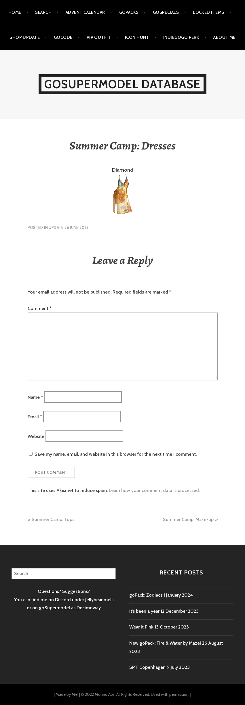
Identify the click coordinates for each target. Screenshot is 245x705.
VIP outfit (99, 37)
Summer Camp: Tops (53, 519)
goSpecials (166, 12)
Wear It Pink (141, 627)
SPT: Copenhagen (147, 667)
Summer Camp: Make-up (188, 519)
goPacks (129, 12)
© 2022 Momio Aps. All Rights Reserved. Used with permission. (135, 694)
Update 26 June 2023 (68, 227)
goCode (63, 37)
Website (36, 436)
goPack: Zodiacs (145, 595)
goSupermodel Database (122, 84)
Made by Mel (67, 694)
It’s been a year (144, 611)
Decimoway (89, 607)
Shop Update (25, 37)
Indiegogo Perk (181, 37)
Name (35, 397)
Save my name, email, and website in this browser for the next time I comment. (116, 454)
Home (14, 12)
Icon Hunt (137, 37)
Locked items (208, 12)
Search (43, 12)
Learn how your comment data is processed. (154, 490)
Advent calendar (85, 12)
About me (224, 37)
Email (35, 416)
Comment (40, 308)
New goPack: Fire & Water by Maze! (165, 643)
